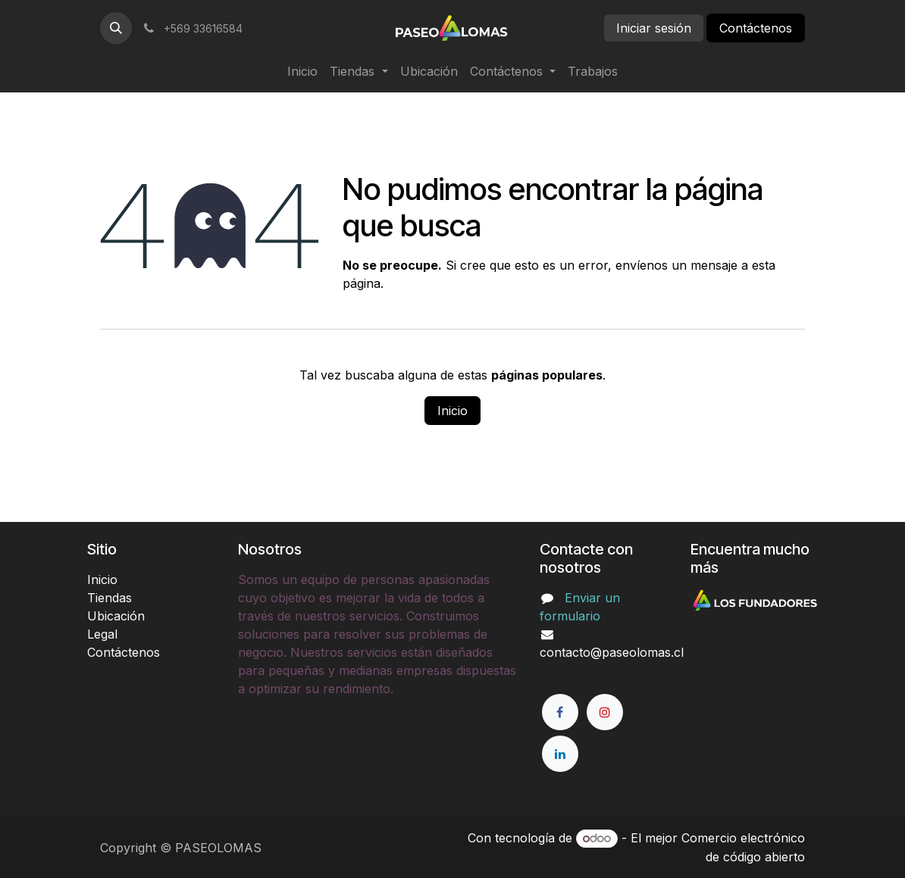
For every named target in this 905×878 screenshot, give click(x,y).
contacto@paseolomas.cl (612, 652)
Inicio (452, 410)
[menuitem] (302, 71)
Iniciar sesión (653, 28)
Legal (102, 634)
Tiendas (109, 597)
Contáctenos (755, 28)
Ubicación (116, 615)
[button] (116, 28)
